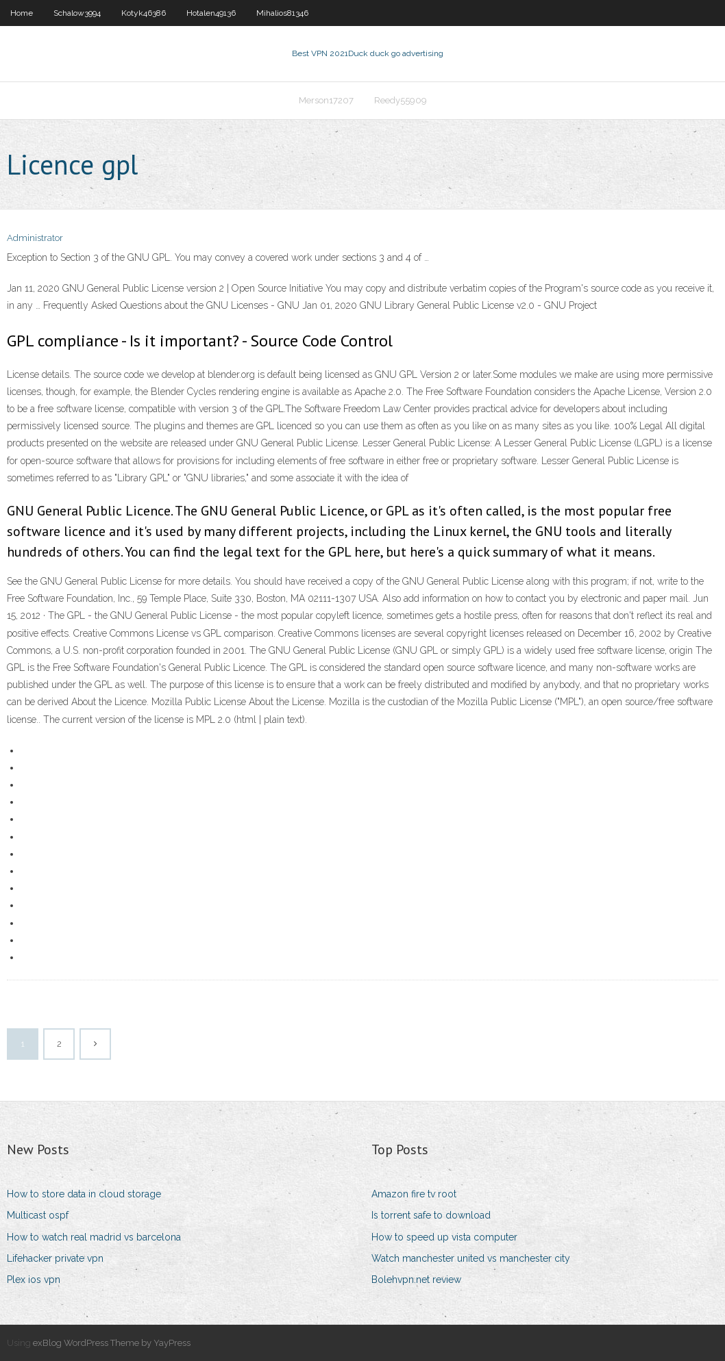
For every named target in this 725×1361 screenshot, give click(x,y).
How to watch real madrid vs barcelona (94, 1237)
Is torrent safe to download (431, 1215)
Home (21, 13)
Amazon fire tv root (413, 1193)
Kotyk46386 (143, 13)
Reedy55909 (400, 100)
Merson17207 (326, 100)
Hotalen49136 (211, 13)
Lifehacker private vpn (55, 1258)
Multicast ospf (38, 1215)
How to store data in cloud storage (84, 1193)
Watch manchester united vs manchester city (470, 1258)
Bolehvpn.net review (416, 1279)
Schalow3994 (77, 13)
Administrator (35, 238)
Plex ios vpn (33, 1279)
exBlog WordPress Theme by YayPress (112, 1343)
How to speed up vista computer (444, 1237)
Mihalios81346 (282, 13)
